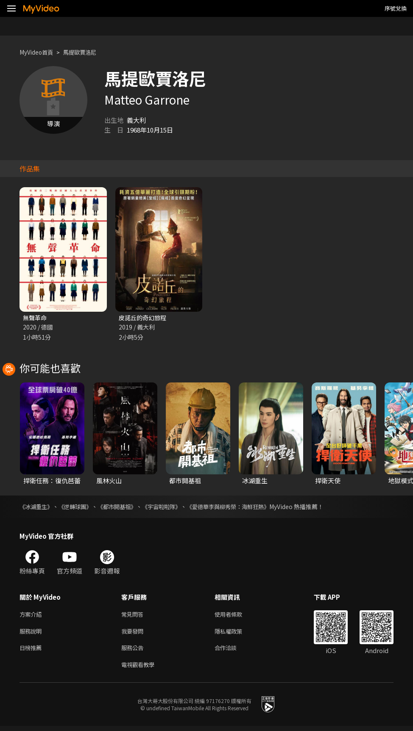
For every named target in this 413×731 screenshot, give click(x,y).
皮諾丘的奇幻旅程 (144, 317)
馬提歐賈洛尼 (87, 52)
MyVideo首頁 (39, 52)
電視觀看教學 (140, 669)
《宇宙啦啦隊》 (171, 507)
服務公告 (134, 651)
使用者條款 (235, 615)
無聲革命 (35, 317)
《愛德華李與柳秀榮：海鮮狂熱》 (242, 507)
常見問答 (134, 615)
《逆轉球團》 (79, 507)
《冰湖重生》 (37, 507)
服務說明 (32, 633)
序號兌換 (396, 8)
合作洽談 (232, 651)
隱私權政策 (235, 633)
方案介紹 (32, 615)
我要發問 (134, 633)
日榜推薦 (32, 651)
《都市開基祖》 (123, 507)
